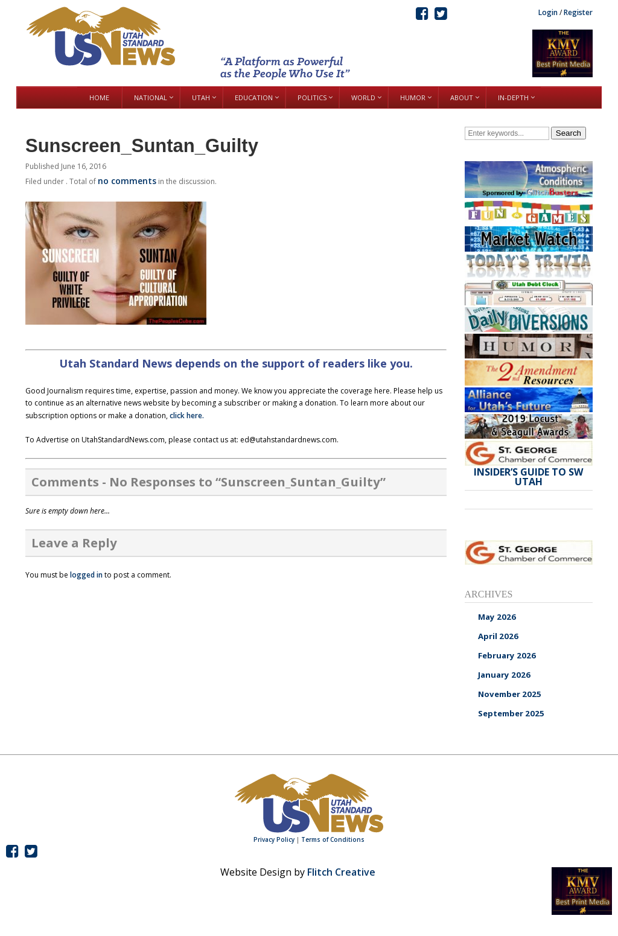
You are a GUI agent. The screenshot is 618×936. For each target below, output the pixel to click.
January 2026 (504, 674)
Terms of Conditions (333, 839)
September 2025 (511, 713)
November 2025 (509, 694)
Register (578, 12)
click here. (187, 415)
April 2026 (498, 636)
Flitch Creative (341, 872)
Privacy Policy (274, 839)
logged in (86, 575)
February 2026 (507, 655)
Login (548, 12)
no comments (127, 180)
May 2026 (497, 616)
